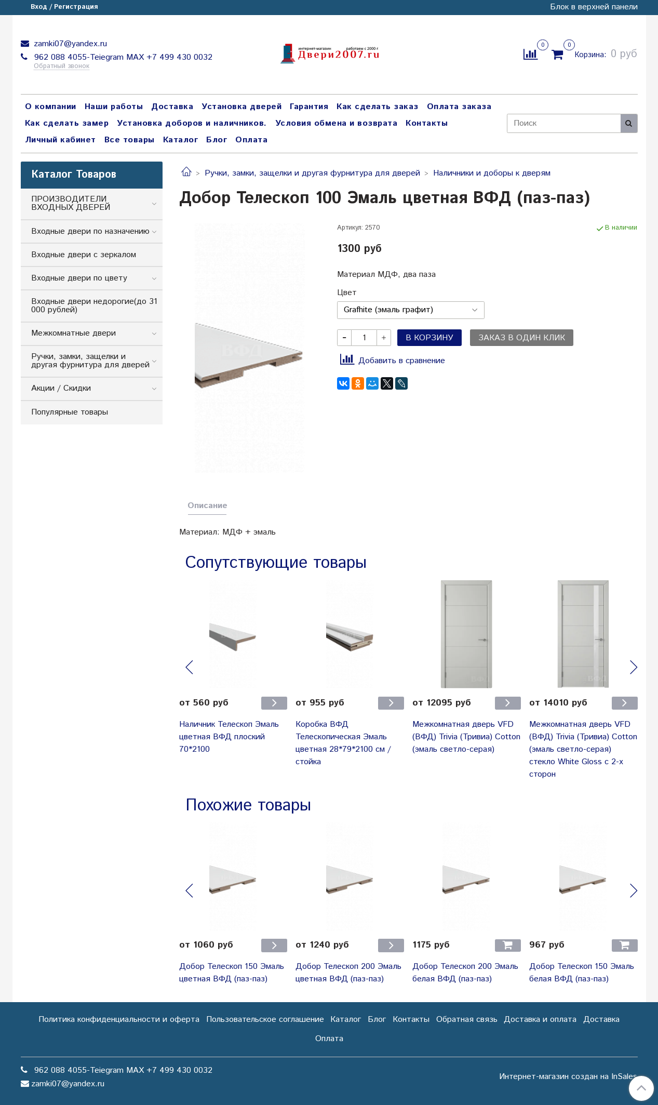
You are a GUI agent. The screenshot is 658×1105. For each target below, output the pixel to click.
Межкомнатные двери (73, 333)
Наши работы (114, 107)
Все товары (129, 140)
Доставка (172, 107)
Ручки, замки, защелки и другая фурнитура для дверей (312, 173)
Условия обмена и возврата (336, 123)
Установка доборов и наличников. (192, 123)
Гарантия (309, 107)
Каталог (180, 140)
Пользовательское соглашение (265, 1020)
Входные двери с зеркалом (83, 255)
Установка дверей (241, 107)
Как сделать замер (67, 123)
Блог (216, 140)
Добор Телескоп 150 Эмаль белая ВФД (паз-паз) (581, 973)
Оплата (251, 140)
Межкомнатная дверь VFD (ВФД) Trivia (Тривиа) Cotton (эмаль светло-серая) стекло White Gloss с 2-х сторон (583, 749)
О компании (50, 107)
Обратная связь (467, 1020)
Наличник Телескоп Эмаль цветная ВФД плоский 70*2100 (229, 736)
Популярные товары (69, 412)
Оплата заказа (459, 107)
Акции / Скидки (61, 388)
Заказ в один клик (521, 338)
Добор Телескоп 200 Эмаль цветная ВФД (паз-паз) (348, 973)
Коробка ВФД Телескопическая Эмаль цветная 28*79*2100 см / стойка (343, 743)
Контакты (427, 123)
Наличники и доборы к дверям (491, 173)
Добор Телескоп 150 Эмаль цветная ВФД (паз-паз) (231, 973)
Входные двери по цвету (79, 278)
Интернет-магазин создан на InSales (568, 1077)
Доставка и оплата (540, 1020)
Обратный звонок (61, 66)
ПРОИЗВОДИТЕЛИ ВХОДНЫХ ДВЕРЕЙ (70, 203)
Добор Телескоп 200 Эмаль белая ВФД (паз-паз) (465, 973)
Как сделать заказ (378, 107)
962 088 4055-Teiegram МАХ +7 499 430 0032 (122, 57)
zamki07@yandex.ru (69, 44)
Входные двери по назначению (90, 231)
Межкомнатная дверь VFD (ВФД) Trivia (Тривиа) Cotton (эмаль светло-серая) (466, 736)
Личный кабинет (60, 140)
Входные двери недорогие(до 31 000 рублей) (94, 306)
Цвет (347, 293)
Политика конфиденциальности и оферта (118, 1020)
